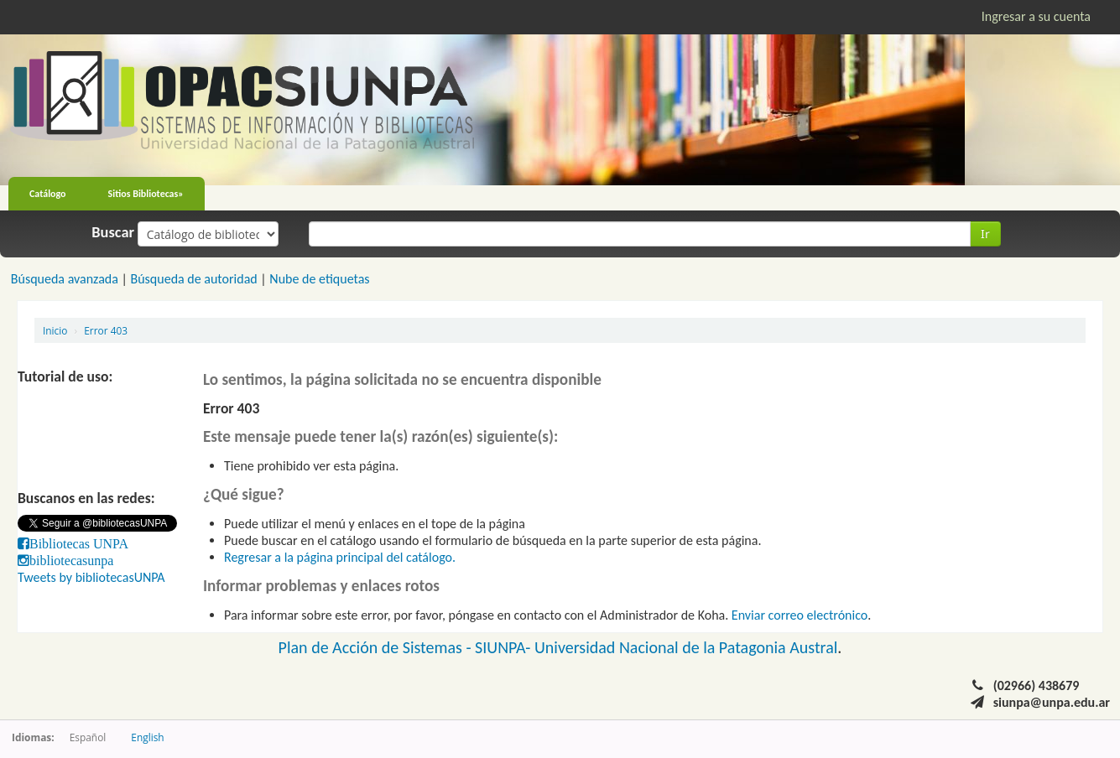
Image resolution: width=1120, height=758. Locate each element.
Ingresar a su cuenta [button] (1036, 16)
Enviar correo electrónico (799, 615)
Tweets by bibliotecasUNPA (91, 577)
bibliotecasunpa (71, 560)
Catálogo (47, 194)
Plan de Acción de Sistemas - (377, 647)
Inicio (55, 330)
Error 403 (106, 330)
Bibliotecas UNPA (78, 543)
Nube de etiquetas (319, 279)
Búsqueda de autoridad (193, 279)
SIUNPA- (504, 647)
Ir (985, 233)
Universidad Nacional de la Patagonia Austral (685, 647)
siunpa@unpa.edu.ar (1051, 702)
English (147, 737)
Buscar (112, 232)
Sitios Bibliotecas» (146, 194)
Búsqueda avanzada (64, 279)
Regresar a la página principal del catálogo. (340, 557)
